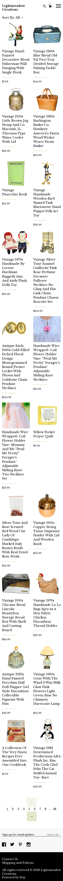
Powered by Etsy (14, 877)
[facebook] (4, 844)
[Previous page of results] (31, 802)
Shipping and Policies (18, 862)
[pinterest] (20, 844)
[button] (19, 17)
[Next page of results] (31, 816)
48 (54, 809)
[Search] (44, 6)
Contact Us (10, 859)
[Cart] (50, 7)
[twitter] (12, 844)
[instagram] (29, 844)
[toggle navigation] (58, 5)
